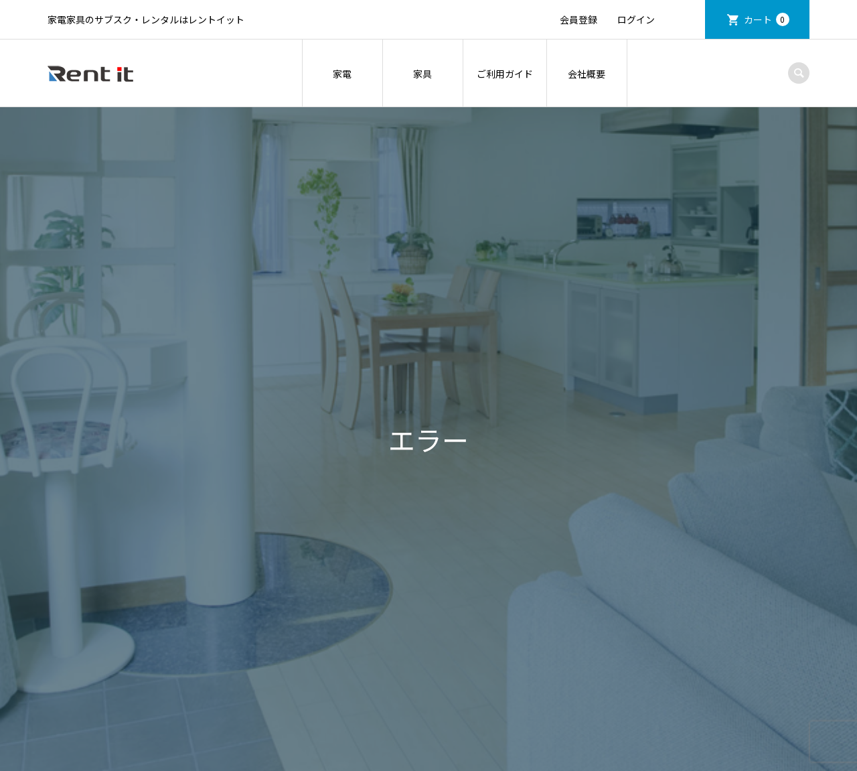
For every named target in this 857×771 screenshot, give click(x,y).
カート (766, 19)
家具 (422, 73)
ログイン (636, 19)
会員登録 (578, 19)
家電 (342, 73)
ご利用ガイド (505, 73)
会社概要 (586, 73)
